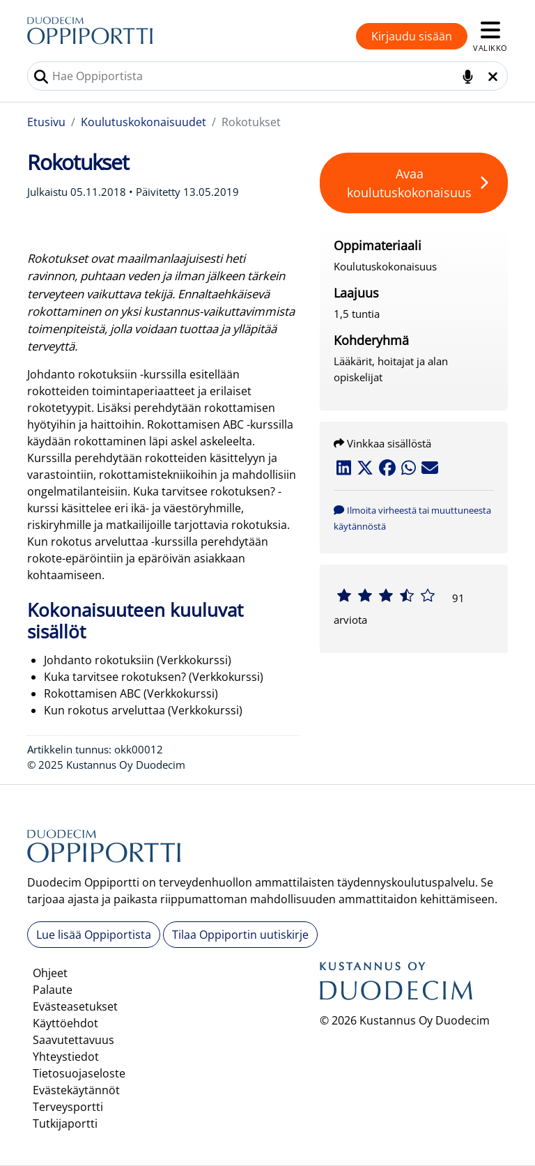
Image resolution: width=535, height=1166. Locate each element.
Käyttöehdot (65, 1023)
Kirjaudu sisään (411, 36)
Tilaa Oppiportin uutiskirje (240, 934)
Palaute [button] (52, 989)
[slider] (386, 595)
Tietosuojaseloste (79, 1073)
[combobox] (267, 76)
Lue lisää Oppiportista (93, 934)
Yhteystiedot (66, 1056)
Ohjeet (50, 973)
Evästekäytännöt (76, 1090)
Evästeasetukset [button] (75, 1006)
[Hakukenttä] (267, 76)
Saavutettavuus (73, 1040)
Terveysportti (68, 1106)
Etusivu (46, 122)
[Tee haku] (41, 77)
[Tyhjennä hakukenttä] (493, 77)
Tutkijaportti (65, 1123)
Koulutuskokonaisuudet (143, 122)
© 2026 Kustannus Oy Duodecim (405, 1020)
